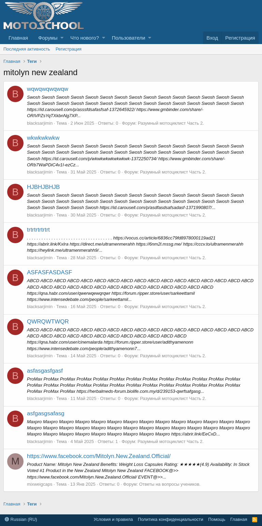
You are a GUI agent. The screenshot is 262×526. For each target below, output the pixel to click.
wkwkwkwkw (43, 138)
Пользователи (128, 38)
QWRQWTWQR (48, 321)
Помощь (216, 519)
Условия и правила (113, 519)
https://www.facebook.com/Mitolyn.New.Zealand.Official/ (99, 456)
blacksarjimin (40, 123)
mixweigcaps (39, 484)
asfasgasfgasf (45, 371)
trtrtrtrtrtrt (38, 229)
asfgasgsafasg (45, 413)
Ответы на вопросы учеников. (170, 484)
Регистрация (69, 49)
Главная (18, 38)
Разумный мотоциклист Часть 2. (171, 123)
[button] (62, 37)
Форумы (47, 38)
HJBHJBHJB (43, 187)
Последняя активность (26, 49)
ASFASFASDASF (49, 272)
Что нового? (84, 38)
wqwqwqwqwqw (47, 89)
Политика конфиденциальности (170, 519)
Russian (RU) (21, 519)
